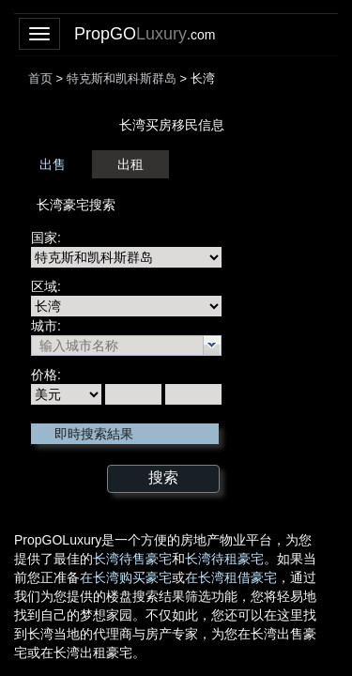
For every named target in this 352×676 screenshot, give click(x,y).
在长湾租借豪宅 (231, 577)
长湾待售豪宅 (132, 558)
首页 (40, 78)
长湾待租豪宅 (224, 558)
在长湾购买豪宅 (126, 577)
